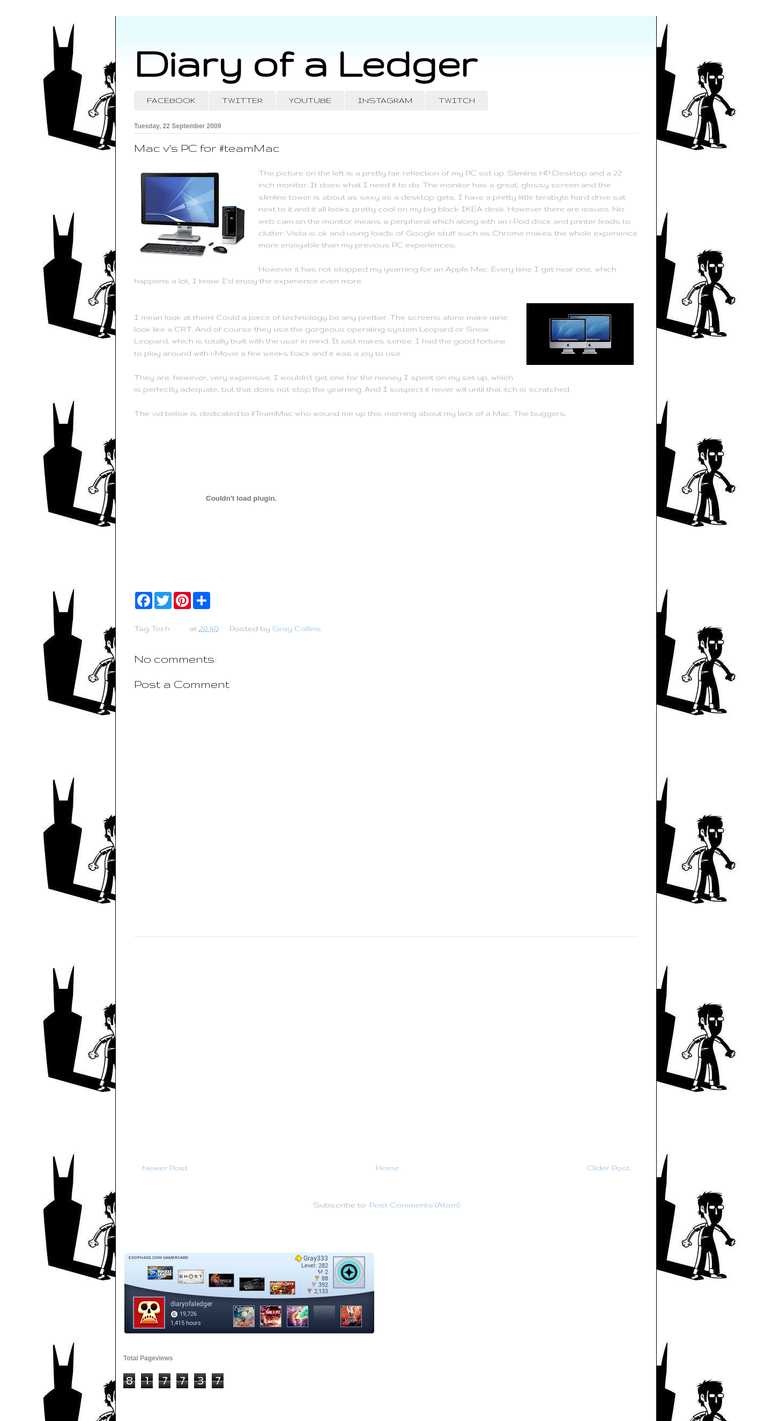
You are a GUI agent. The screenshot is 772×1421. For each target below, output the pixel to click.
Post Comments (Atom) (414, 1204)
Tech (160, 628)
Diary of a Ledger (305, 63)
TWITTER (242, 100)
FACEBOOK (171, 100)
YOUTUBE (310, 100)
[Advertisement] (386, 1045)
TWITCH (457, 100)
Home (387, 1167)
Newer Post (165, 1167)
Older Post (608, 1167)
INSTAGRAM (385, 100)
